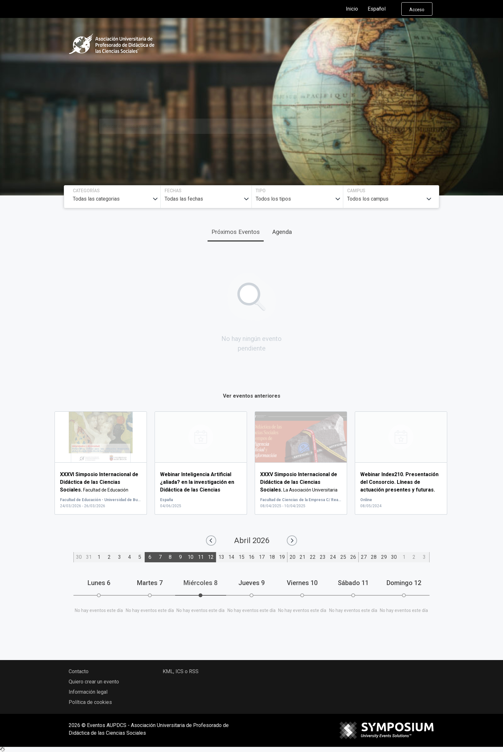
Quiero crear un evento (94, 682)
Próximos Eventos (235, 231)
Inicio (352, 9)
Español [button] (382, 9)
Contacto (79, 671)
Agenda (282, 231)
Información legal (88, 692)
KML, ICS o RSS (181, 671)
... (197, 490)
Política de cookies (90, 702)
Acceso (416, 9)
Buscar (373, 126)
